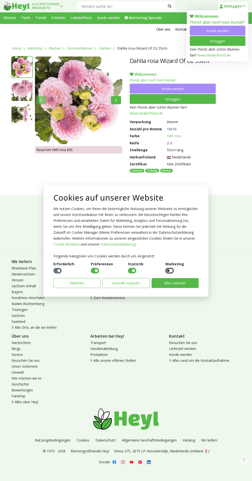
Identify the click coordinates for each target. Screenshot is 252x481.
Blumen (10, 17)
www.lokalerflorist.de (214, 55)
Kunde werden (217, 30)
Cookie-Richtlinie (66, 244)
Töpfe (26, 17)
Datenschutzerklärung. (118, 244)
